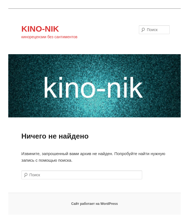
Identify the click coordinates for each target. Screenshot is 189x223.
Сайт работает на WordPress (94, 204)
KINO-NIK (40, 28)
